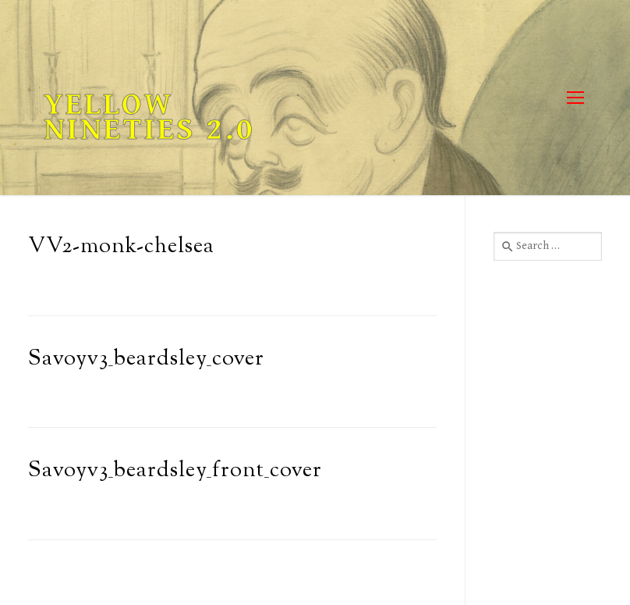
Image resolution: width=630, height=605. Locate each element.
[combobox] (548, 246)
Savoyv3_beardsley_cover (146, 359)
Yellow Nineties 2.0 (149, 117)
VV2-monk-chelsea (121, 247)
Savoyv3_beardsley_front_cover (175, 471)
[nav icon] (575, 98)
